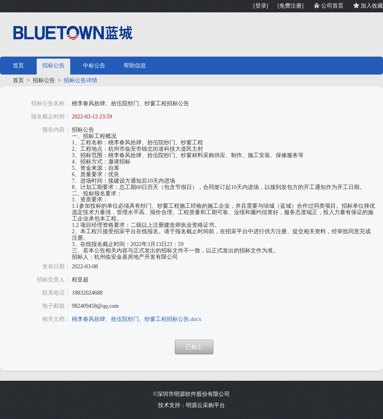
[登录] (260, 6)
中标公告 (94, 66)
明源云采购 (200, 405)
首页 (18, 66)
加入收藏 (372, 6)
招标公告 (53, 66)
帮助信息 (135, 66)
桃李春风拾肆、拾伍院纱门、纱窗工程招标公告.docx (136, 319)
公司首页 (332, 6)
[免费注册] (291, 6)
